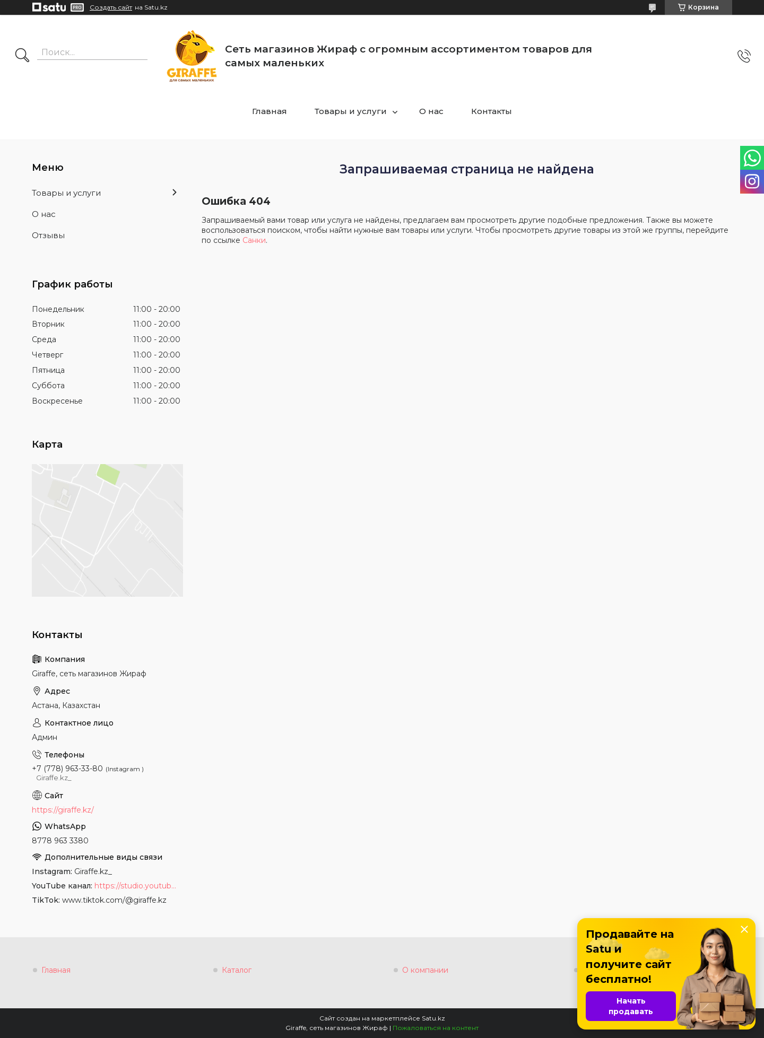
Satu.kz (433, 1018)
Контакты (491, 111)
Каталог (236, 970)
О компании (425, 970)
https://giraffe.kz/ (63, 810)
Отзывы (48, 235)
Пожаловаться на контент (436, 1028)
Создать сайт (111, 7)
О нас (431, 111)
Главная (269, 111)
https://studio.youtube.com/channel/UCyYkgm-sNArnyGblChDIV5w (137, 886)
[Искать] (22, 56)
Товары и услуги (351, 111)
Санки (254, 240)
